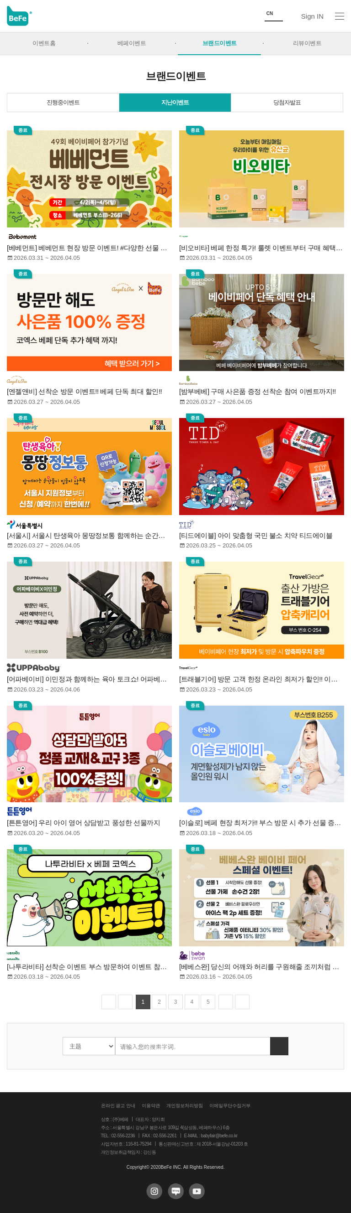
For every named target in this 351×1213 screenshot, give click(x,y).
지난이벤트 (175, 102)
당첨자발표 (287, 102)
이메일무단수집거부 (229, 1105)
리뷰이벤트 (307, 43)
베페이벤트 (131, 43)
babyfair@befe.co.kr (219, 1135)
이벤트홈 (43, 43)
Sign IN (312, 16)
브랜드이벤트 (219, 43)
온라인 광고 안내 (118, 1105)
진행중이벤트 (63, 102)
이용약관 (151, 1105)
